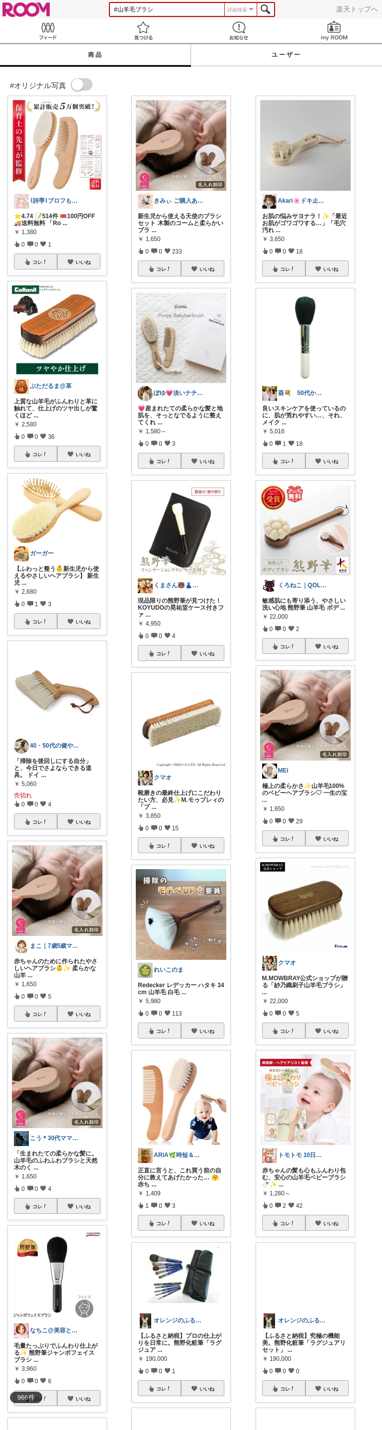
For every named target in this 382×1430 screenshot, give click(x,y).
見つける (143, 30)
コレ (39, 262)
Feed (48, 30)
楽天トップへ (357, 9)
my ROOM (334, 30)
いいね (83, 262)
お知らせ (238, 30)
